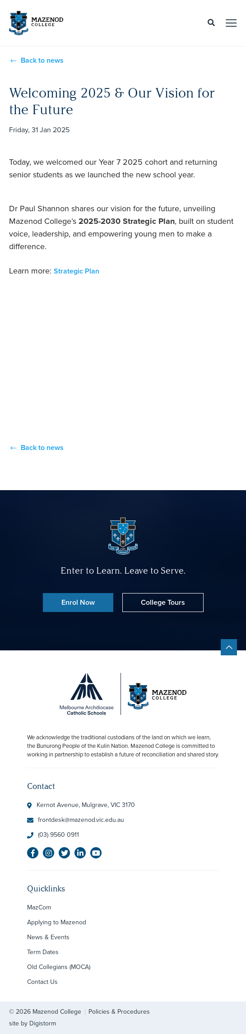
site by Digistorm (32, 1023)
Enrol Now (78, 602)
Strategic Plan (76, 271)
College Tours (163, 602)
